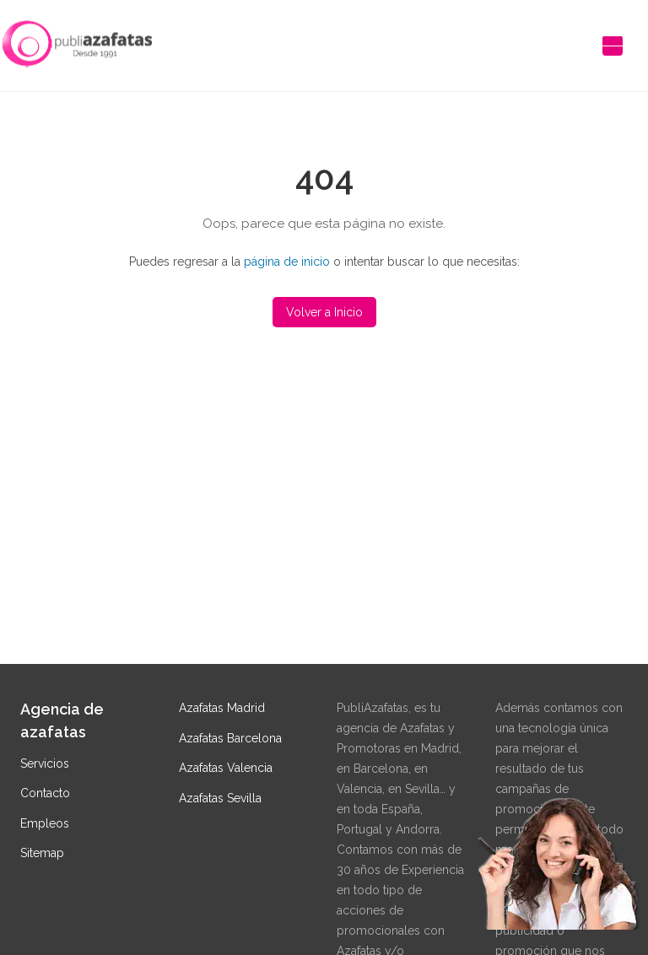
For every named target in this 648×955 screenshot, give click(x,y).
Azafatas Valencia (226, 767)
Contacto (45, 793)
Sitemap (42, 853)
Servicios (44, 763)
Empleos (44, 823)
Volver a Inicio (324, 312)
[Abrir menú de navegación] (612, 45)
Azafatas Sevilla (220, 798)
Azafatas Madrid (222, 708)
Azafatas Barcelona (230, 738)
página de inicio (287, 261)
